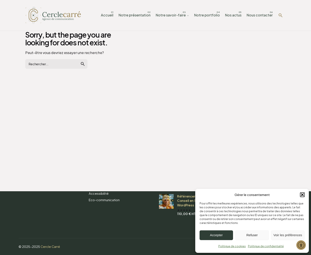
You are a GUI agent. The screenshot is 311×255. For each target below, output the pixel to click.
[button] (302, 195)
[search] (82, 64)
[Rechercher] (280, 15)
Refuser (252, 235)
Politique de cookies (232, 246)
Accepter (216, 235)
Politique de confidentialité (266, 246)
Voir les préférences (287, 235)
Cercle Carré (50, 247)
